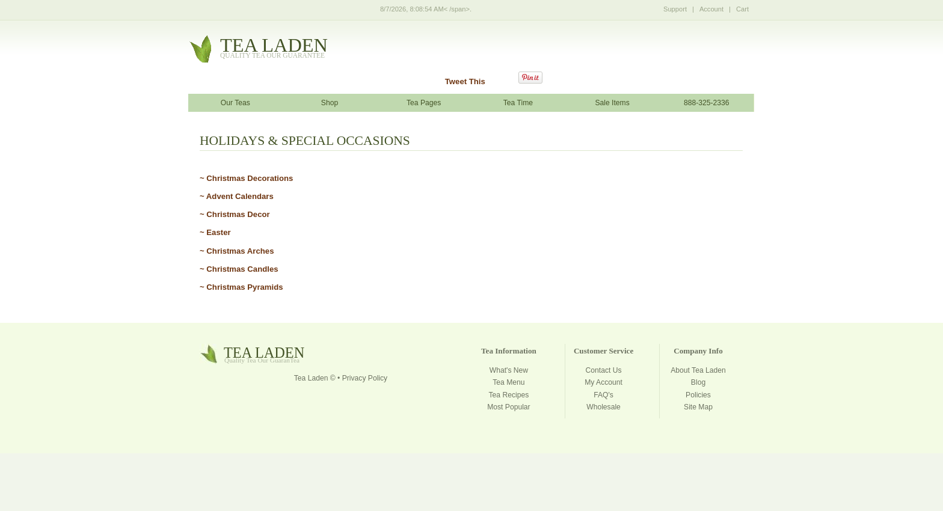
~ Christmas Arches (237, 251)
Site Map (698, 407)
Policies (698, 395)
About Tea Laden (698, 370)
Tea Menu (508, 382)
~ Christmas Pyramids (241, 287)
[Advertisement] (471, 481)
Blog (698, 382)
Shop (329, 103)
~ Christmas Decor (235, 214)
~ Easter (215, 232)
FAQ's (603, 395)
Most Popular (508, 407)
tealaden (274, 48)
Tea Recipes (509, 395)
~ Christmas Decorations (246, 178)
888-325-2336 (707, 103)
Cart (742, 9)
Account (711, 9)
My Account (603, 382)
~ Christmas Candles (239, 269)
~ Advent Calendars (237, 196)
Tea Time (518, 103)
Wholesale (603, 407)
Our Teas (235, 103)
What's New (509, 370)
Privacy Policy (364, 378)
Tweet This (465, 81)
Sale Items (612, 103)
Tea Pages (424, 103)
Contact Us (604, 370)
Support (675, 9)
